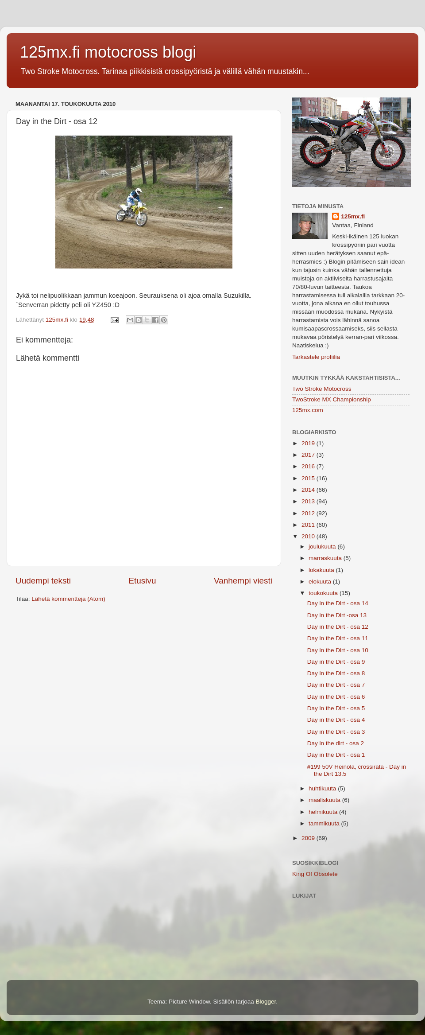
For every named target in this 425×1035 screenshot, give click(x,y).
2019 (309, 443)
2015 (309, 478)
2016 (309, 466)
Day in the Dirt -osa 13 (337, 615)
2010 (309, 536)
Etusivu (142, 580)
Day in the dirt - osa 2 (335, 743)
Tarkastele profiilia (316, 357)
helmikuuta (324, 812)
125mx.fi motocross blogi (108, 52)
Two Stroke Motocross (322, 388)
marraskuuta (326, 558)
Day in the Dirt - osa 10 (337, 650)
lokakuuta (322, 570)
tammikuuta (325, 823)
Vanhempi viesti (243, 580)
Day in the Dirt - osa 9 (336, 661)
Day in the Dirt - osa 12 (337, 626)
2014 (309, 489)
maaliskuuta (325, 800)
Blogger (266, 1001)
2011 (309, 524)
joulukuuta (323, 546)
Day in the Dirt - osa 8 (336, 673)
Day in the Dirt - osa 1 (336, 754)
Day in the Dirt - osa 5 (336, 708)
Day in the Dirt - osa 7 (336, 684)
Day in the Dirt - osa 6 (336, 696)
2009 (309, 838)
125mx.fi (353, 216)
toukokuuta (324, 593)
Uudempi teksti (43, 580)
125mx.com (307, 410)
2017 (309, 454)
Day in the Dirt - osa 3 (336, 731)
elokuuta (321, 581)
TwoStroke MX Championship (331, 399)
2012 (309, 513)
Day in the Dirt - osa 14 (337, 603)
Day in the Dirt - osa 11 (337, 638)
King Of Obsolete (315, 874)
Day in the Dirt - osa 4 (336, 719)
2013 (309, 501)
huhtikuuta (323, 788)
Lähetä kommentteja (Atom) (68, 598)
